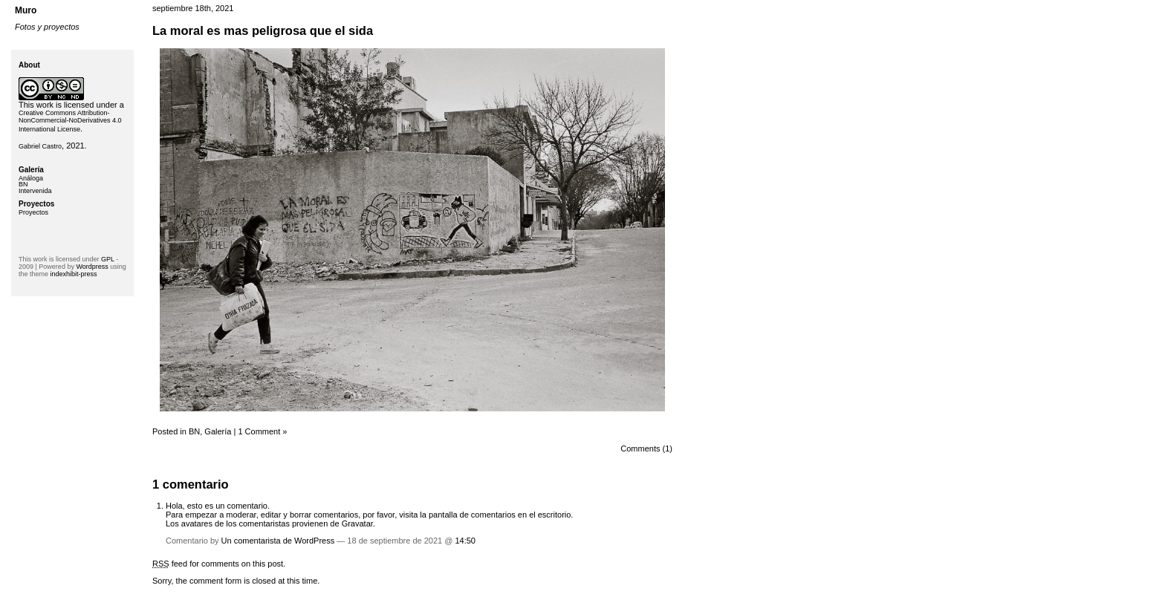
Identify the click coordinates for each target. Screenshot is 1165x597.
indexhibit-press (74, 274)
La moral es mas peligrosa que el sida (262, 30)
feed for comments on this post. (218, 563)
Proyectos (33, 212)
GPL (107, 259)
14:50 (465, 540)
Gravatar (357, 523)
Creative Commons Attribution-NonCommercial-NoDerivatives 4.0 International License (70, 121)
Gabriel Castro (40, 146)
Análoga (31, 178)
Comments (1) (646, 448)
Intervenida (35, 191)
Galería (217, 431)
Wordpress (92, 266)
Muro (25, 10)
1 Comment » (262, 431)
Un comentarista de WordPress (278, 540)
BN (194, 431)
